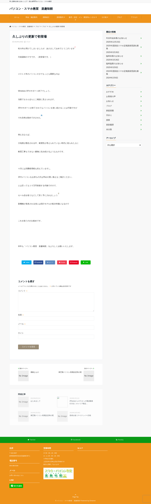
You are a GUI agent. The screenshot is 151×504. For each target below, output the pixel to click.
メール (22, 324)
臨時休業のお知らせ (114, 56)
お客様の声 (111, 96)
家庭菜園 (110, 111)
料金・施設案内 (31, 17)
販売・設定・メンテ (75, 18)
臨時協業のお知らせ (114, 64)
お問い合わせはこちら (16, 475)
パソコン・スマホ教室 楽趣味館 (31, 8)
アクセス (134, 17)
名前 (21, 315)
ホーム (16, 17)
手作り (109, 115)
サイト (21, 333)
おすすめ (110, 92)
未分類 (109, 129)
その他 (104, 17)
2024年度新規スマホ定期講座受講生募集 (122, 72)
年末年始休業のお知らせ (116, 38)
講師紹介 (46, 17)
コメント (22, 291)
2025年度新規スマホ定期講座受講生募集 (122, 47)
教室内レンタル (89, 17)
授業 (108, 120)
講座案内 (60, 17)
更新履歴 (110, 125)
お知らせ (110, 101)
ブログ (119, 17)
